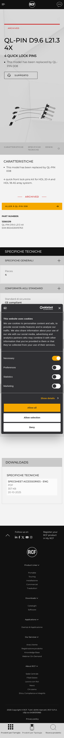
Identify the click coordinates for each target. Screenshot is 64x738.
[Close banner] (59, 308)
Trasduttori (32, 588)
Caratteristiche (13, 147)
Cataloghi (32, 606)
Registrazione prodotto (32, 648)
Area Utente (32, 645)
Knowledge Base (32, 652)
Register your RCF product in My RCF (50, 535)
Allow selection (32, 417)
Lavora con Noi (32, 681)
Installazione (32, 580)
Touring (32, 576)
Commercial (32, 584)
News (32, 685)
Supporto (21, 75)
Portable (32, 573)
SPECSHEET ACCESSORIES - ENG (28, 481)
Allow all (32, 407)
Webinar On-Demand (32, 656)
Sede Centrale (32, 674)
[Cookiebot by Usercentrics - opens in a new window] (40, 308)
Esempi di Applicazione (32, 627)
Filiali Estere (32, 678)
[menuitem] (32, 719)
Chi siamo (32, 689)
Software (32, 610)
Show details (48, 398)
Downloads (52, 147)
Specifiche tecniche (34, 148)
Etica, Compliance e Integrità (32, 693)
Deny (32, 427)
